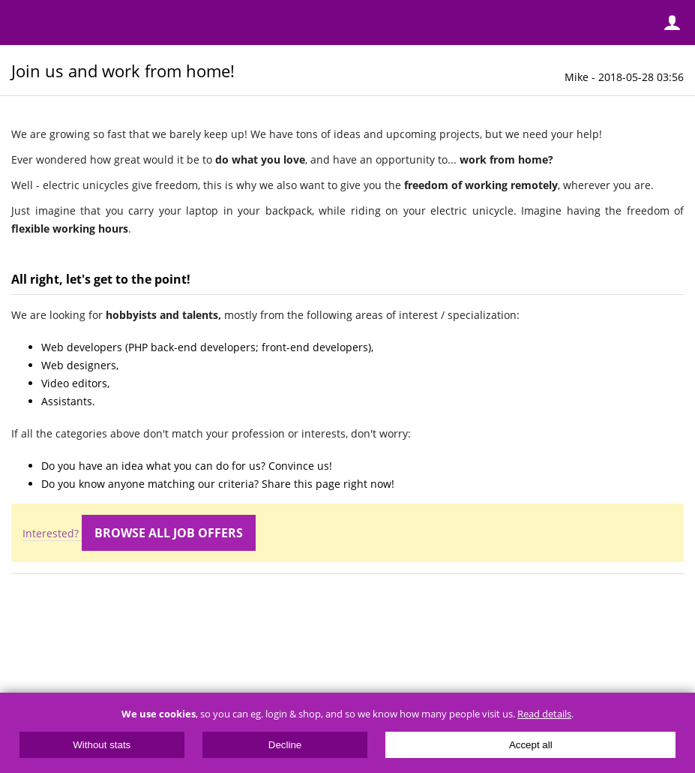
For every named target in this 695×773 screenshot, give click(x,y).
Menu (22, 22)
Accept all (531, 744)
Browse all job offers (168, 533)
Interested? (139, 533)
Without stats (101, 744)
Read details (544, 714)
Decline (284, 744)
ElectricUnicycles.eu (108, 24)
